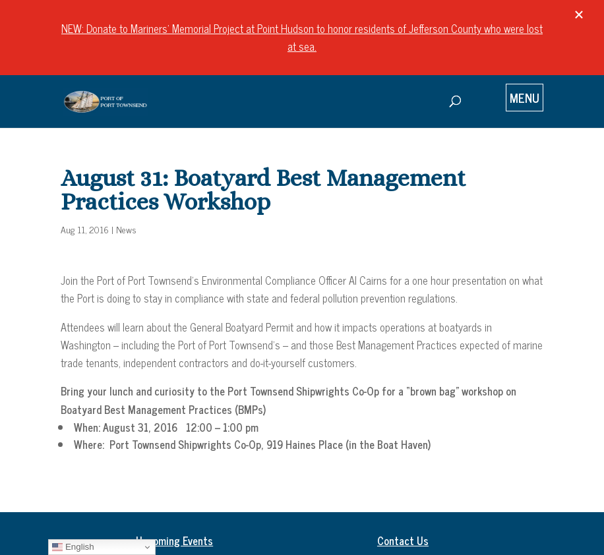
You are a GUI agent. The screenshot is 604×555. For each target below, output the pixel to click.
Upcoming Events (174, 540)
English (73, 547)
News (126, 229)
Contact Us (403, 540)
